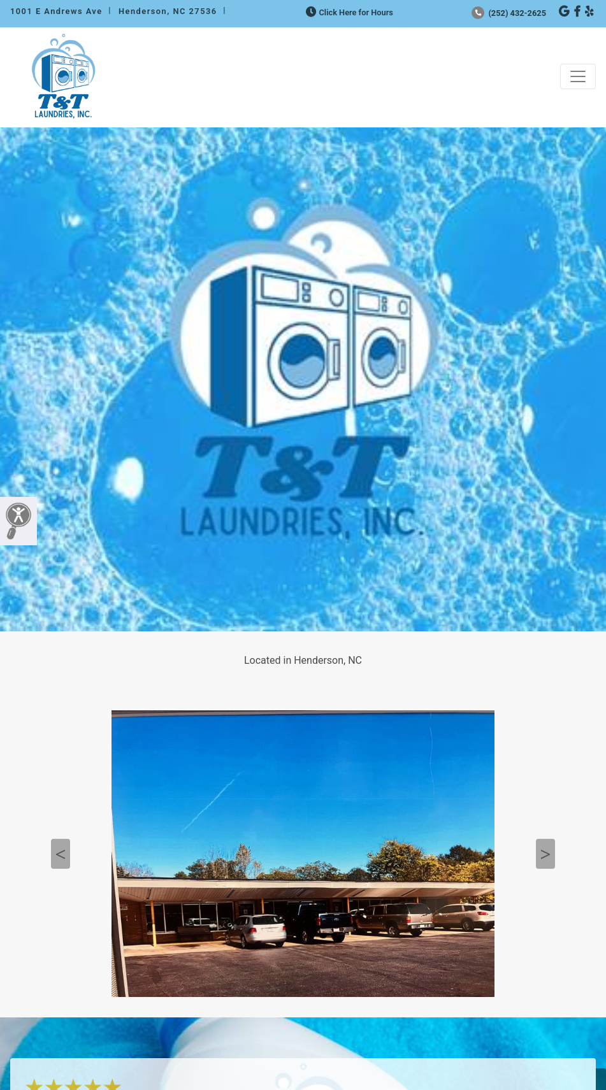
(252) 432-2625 (509, 13)
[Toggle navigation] (578, 76)
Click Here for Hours (348, 12)
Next (545, 854)
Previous (60, 854)
